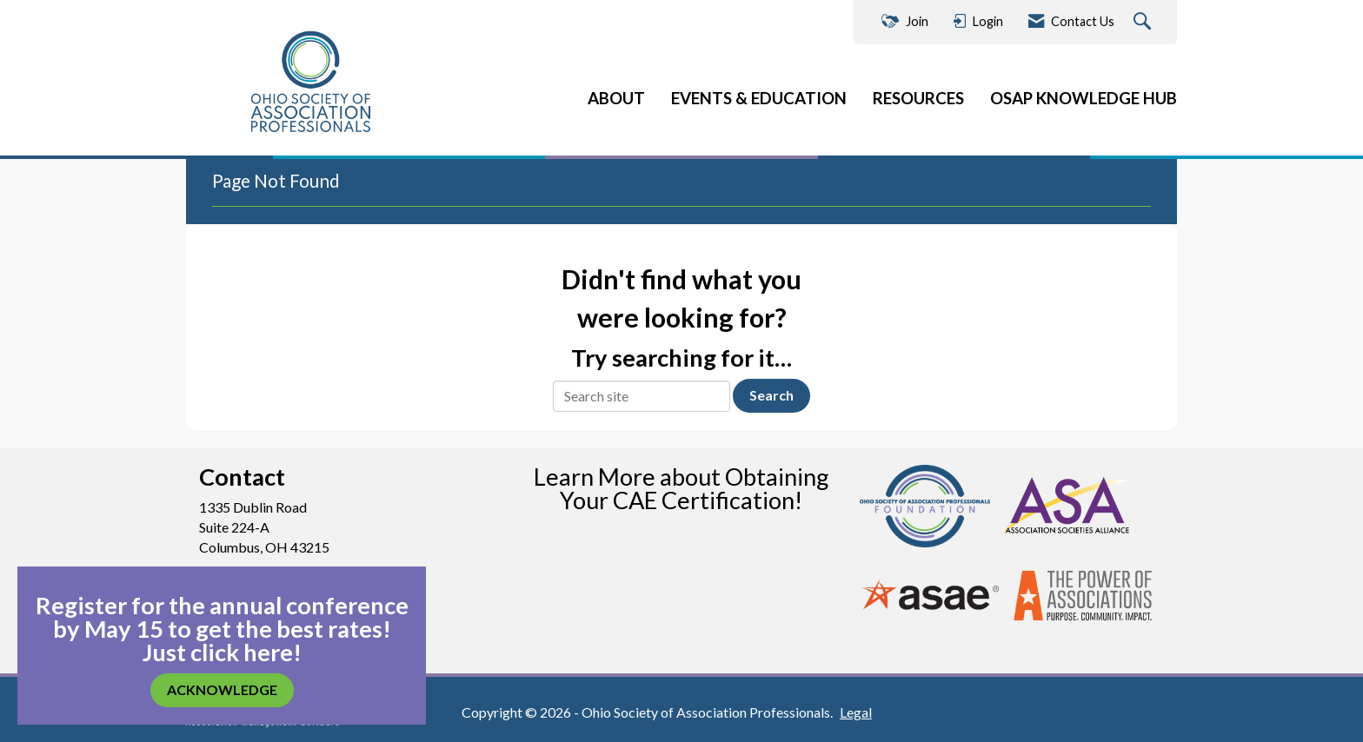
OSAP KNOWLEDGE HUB (1083, 98)
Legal (856, 712)
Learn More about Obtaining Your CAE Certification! (681, 488)
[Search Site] (1144, 22)
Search (771, 395)
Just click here (218, 652)
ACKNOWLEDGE (222, 689)
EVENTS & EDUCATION (759, 98)
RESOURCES (918, 98)
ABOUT (616, 98)
